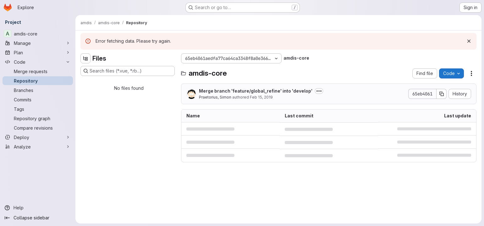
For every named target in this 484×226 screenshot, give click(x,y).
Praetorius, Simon (215, 97)
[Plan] (38, 52)
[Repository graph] (38, 118)
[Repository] (38, 80)
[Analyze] (38, 146)
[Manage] (38, 43)
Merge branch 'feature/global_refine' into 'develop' (255, 91)
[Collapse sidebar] (38, 217)
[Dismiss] (469, 41)
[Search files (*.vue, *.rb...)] (127, 71)
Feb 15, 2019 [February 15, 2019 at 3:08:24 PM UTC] (261, 97)
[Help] (38, 207)
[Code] (38, 61)
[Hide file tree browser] (85, 58)
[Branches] (38, 90)
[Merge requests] (38, 71)
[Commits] (38, 99)
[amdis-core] (38, 33)
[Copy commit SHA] (442, 94)
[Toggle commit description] (319, 91)
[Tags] (38, 109)
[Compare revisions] (38, 127)
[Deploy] (38, 137)
